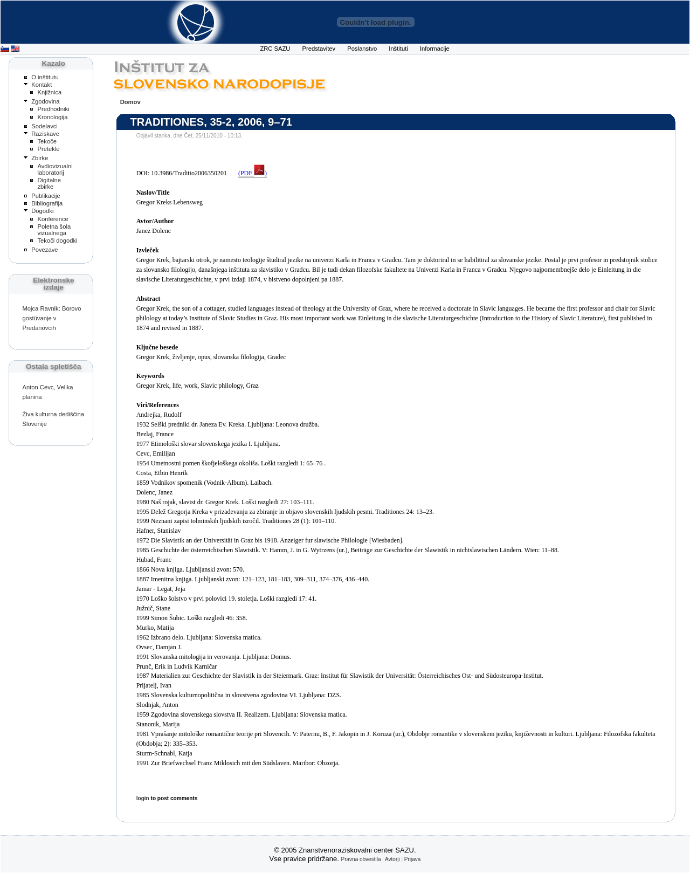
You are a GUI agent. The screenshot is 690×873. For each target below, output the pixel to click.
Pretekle (48, 149)
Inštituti (398, 48)
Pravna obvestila (361, 859)
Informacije (435, 48)
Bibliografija (47, 203)
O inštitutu (44, 77)
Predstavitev (319, 48)
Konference (52, 219)
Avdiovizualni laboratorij (54, 169)
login (142, 798)
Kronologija (52, 117)
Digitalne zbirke (49, 183)
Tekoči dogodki (57, 240)
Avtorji (392, 859)
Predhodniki (53, 109)
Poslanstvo (362, 48)
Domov (130, 102)
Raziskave (45, 133)
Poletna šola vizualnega (54, 229)
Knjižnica (49, 92)
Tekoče (47, 141)
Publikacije (45, 196)
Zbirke (39, 158)
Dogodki (42, 211)
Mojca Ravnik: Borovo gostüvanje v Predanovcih (51, 318)
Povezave (44, 249)
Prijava (412, 859)
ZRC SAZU (275, 48)
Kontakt (41, 84)
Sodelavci (44, 126)
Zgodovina (45, 101)
